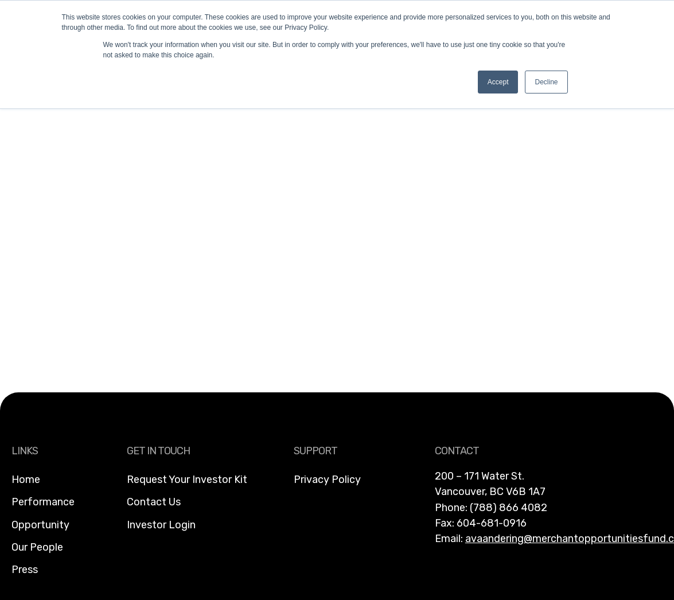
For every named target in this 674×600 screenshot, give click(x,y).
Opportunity (40, 525)
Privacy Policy (327, 479)
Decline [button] (546, 82)
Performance (43, 502)
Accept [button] (498, 82)
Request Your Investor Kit (187, 479)
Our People (37, 547)
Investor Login (161, 525)
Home (25, 479)
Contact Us (154, 502)
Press (24, 569)
